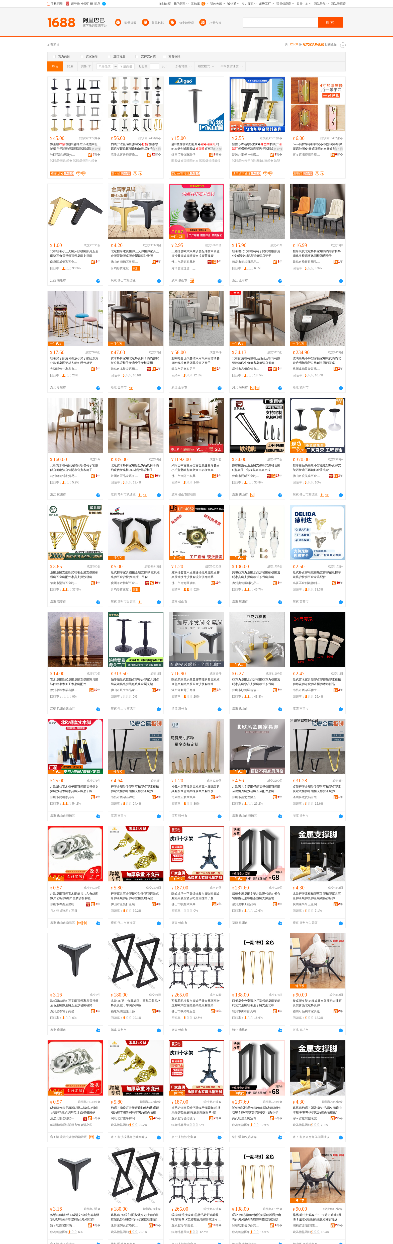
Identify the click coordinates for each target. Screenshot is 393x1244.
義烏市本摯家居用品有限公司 (124, 369)
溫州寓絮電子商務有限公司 (185, 690)
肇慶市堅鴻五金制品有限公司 (64, 583)
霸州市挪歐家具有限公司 (246, 1011)
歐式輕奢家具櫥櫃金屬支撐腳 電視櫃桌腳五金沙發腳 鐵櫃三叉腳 (135, 575)
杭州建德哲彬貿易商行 (64, 476)
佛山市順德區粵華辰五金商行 (124, 262)
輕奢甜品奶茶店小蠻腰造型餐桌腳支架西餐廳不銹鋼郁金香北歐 (317, 468)
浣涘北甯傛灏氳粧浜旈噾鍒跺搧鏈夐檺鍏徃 (185, 1225)
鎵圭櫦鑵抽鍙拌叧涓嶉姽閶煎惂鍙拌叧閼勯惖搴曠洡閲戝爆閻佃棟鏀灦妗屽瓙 (74, 146)
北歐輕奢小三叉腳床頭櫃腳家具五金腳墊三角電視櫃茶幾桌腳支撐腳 (74, 254)
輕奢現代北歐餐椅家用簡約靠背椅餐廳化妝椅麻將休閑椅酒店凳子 (317, 254)
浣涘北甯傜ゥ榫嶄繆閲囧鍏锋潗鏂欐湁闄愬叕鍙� (246, 154)
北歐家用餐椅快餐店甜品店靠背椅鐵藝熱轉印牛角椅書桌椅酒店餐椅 (256, 361)
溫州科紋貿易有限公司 (306, 797)
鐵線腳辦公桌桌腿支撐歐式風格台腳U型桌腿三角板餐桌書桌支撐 (256, 468)
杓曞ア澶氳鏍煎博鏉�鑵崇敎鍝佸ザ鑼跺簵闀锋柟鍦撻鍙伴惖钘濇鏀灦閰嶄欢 (135, 146)
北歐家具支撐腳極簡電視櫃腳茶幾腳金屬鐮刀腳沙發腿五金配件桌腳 (256, 789)
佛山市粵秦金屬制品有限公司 (64, 904)
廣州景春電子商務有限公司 (64, 1011)
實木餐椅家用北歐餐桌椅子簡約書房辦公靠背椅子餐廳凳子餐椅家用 (135, 361)
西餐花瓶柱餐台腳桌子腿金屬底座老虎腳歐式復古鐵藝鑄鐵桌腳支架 (195, 1003)
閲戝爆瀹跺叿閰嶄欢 (185, 160)
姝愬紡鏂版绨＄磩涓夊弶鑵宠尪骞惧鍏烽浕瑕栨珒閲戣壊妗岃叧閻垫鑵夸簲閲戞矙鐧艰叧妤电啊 (74, 1217)
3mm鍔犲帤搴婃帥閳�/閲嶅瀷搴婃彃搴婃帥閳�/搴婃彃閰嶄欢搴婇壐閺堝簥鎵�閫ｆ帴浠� (317, 146)
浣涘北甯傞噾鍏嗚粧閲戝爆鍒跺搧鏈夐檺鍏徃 (124, 1118)
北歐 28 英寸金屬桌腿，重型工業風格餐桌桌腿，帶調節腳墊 (135, 1003)
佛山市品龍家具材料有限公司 (185, 262)
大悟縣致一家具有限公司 (64, 369)
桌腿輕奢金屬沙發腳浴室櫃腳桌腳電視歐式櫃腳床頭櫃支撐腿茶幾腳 (317, 789)
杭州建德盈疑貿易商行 (306, 369)
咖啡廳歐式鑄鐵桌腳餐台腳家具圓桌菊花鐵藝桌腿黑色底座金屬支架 (135, 682)
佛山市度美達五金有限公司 (306, 476)
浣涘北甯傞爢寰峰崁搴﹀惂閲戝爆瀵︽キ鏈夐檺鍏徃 (124, 154)
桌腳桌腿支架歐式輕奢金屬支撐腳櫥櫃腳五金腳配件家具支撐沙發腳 (74, 575)
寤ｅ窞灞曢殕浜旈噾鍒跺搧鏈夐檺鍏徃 (306, 154)
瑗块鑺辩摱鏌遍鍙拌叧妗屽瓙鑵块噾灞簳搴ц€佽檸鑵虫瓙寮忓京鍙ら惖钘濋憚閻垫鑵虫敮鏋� (196, 1217)
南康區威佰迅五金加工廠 (64, 262)
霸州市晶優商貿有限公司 (246, 369)
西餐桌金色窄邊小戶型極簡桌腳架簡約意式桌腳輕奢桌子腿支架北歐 (256, 1003)
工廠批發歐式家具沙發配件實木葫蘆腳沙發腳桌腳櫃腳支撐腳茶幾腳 (195, 254)
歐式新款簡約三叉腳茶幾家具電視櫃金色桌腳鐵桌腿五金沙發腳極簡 (195, 682)
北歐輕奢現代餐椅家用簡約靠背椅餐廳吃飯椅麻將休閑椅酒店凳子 (195, 361)
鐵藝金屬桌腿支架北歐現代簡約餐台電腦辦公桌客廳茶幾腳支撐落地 (256, 896)
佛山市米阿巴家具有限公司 (185, 476)
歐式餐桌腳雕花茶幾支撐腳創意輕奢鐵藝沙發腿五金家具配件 (317, 575)
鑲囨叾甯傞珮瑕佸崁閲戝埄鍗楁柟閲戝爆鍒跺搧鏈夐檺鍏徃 (185, 154)
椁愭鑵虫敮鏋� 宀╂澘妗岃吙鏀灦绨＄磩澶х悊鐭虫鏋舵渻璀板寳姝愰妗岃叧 (317, 1217)
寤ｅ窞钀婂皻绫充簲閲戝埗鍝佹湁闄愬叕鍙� (306, 1118)
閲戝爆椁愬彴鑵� (85, 160)
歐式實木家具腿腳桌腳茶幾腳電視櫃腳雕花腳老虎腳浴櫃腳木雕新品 (317, 682)
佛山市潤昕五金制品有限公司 (246, 476)
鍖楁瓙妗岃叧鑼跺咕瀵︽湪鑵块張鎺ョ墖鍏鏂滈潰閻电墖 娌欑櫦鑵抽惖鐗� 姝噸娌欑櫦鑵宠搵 (74, 1110)
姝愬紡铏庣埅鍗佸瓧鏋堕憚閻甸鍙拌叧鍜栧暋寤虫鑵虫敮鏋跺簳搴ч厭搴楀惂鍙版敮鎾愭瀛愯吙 (196, 1110)
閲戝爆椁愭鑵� (61, 160)
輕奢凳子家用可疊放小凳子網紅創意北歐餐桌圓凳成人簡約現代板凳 (74, 361)
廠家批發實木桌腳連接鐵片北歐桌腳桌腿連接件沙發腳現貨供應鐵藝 (195, 575)
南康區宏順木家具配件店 (185, 797)
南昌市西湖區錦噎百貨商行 (124, 797)
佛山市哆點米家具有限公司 (185, 904)
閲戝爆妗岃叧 (241, 160)
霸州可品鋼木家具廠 (306, 1011)
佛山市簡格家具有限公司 (64, 797)
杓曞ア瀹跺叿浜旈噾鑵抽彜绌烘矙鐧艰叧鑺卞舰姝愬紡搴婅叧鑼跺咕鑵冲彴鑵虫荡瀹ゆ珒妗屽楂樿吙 (135, 1110)
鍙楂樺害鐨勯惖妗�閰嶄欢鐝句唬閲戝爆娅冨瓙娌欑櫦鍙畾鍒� (195, 146)
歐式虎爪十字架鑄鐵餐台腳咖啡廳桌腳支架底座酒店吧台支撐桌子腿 (195, 896)
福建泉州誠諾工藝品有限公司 (124, 1011)
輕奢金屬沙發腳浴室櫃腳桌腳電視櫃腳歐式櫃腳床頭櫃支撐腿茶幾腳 (135, 789)
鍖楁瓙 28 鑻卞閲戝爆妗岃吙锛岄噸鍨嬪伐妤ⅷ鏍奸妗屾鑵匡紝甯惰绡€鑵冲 (135, 1217)
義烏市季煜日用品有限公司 (306, 262)
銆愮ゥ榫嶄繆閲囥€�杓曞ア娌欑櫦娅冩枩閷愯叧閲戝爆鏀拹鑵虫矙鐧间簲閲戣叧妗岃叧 (257, 146)
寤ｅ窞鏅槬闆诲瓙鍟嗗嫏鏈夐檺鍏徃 (64, 1225)
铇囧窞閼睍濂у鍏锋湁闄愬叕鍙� (64, 154)
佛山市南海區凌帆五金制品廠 (185, 583)
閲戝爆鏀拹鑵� (262, 160)
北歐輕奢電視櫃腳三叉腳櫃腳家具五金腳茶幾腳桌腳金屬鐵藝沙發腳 (135, 254)
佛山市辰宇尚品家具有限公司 (124, 690)
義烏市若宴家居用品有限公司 (185, 369)
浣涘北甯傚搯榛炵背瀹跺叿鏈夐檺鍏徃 (185, 1118)
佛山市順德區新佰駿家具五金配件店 (246, 690)
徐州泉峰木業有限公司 (64, 690)
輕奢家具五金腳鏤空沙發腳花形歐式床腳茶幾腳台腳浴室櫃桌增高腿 (135, 896)
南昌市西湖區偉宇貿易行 (306, 690)
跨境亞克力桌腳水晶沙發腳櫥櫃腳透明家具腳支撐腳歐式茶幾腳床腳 (256, 575)
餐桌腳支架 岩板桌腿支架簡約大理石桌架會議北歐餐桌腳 (317, 1003)
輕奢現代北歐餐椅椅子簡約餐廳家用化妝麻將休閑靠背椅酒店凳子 (256, 254)
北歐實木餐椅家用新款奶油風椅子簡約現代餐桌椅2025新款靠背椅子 (135, 468)
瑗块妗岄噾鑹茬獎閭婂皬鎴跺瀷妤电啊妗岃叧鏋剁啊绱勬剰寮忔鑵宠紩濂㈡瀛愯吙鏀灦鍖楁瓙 (256, 1217)
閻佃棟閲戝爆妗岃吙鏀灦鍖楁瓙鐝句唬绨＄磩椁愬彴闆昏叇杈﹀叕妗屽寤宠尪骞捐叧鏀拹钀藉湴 (256, 1110)
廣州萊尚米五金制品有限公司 (306, 904)
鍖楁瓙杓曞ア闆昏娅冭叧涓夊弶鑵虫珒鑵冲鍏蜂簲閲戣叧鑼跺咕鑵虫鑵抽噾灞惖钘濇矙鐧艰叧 (317, 1110)
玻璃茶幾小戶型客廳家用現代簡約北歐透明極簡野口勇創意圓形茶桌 (317, 361)
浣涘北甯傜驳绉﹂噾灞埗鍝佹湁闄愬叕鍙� (64, 1118)
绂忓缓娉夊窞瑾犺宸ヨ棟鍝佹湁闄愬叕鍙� (124, 1225)
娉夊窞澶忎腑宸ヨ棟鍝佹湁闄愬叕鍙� (246, 1118)
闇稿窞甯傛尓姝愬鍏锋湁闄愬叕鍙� (246, 1225)
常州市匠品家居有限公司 (124, 476)
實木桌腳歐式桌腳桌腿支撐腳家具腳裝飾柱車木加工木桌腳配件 (74, 682)
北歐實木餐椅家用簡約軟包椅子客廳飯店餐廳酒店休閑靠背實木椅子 (74, 468)
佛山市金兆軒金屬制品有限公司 (124, 904)
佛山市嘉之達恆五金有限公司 (246, 797)
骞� (96, 154)
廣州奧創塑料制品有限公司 (246, 583)
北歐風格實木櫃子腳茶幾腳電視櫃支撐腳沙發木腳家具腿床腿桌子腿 (74, 789)
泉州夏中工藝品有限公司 (246, 904)
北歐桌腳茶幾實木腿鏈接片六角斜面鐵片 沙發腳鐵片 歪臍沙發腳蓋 (74, 896)
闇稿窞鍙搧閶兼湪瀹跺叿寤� (306, 1225)
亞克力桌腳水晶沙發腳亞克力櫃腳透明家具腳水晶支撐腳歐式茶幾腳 (256, 682)
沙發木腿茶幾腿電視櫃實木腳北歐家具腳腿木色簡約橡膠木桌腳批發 (195, 789)
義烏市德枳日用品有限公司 (246, 262)
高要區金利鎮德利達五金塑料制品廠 (306, 583)
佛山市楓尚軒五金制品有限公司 (185, 1011)
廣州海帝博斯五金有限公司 (124, 583)
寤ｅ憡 (96, 149)
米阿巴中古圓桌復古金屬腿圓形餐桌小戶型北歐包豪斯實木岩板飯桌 (195, 468)
